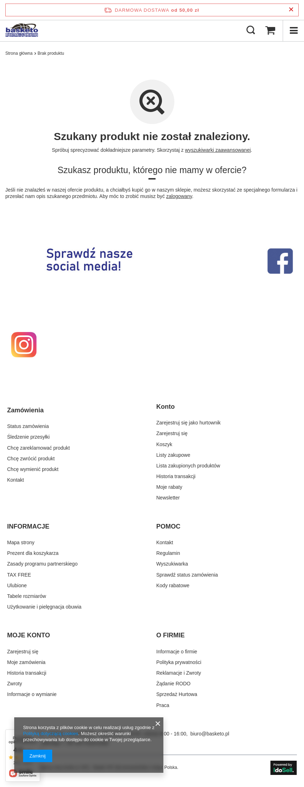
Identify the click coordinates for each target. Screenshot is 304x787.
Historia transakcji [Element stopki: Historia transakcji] (175, 476)
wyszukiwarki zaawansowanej (218, 150)
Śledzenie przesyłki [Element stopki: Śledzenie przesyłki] (28, 437)
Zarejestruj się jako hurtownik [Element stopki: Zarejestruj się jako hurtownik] (188, 422)
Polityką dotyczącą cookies (50, 733)
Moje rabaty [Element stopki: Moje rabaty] (169, 487)
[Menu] (293, 30)
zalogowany (179, 196)
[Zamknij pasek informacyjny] (291, 10)
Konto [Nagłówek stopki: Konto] (165, 406)
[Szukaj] (251, 30)
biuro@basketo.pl (209, 734)
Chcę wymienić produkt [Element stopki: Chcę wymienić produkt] (33, 469)
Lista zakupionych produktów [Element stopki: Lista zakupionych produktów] (188, 466)
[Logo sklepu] (21, 30)
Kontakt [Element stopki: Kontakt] (15, 480)
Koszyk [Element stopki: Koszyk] (164, 444)
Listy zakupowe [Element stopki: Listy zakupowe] (173, 455)
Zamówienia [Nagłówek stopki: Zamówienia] (25, 410)
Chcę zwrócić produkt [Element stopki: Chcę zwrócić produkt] (31, 458)
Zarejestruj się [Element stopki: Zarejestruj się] (172, 433)
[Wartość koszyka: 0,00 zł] (270, 30)
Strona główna (19, 53)
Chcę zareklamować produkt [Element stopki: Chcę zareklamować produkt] (38, 448)
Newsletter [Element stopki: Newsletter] (168, 497)
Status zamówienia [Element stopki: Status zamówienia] (28, 426)
